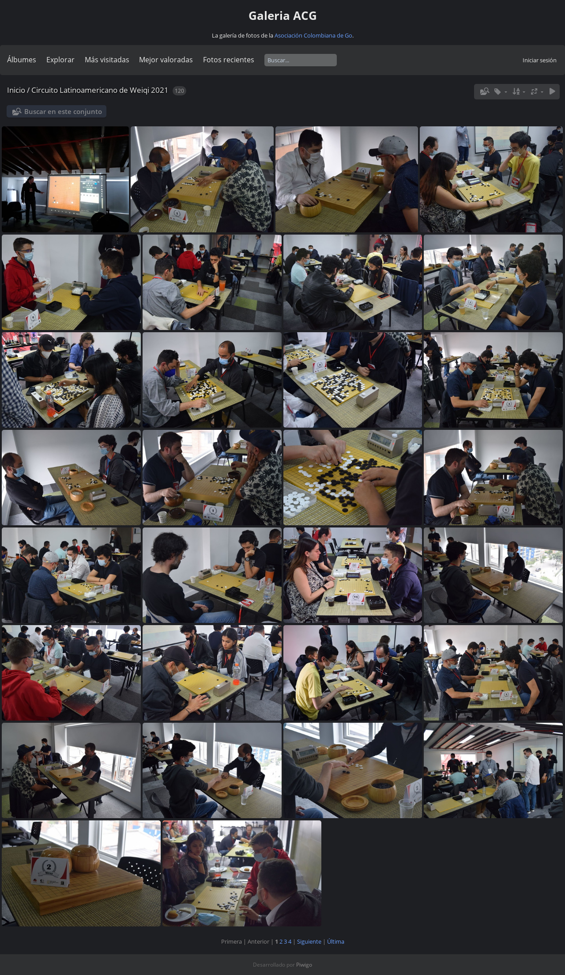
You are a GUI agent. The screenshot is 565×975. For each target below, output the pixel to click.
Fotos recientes (228, 59)
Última (335, 941)
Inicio (16, 90)
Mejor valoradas (166, 59)
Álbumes (21, 59)
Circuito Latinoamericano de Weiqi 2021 (100, 90)
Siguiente (309, 941)
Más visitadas (107, 59)
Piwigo (304, 964)
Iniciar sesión (540, 60)
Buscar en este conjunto (63, 111)
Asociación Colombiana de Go (313, 35)
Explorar (60, 59)
